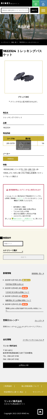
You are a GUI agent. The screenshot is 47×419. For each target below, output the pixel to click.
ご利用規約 (7, 386)
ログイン (43, 3)
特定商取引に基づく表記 (13, 392)
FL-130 (24, 169)
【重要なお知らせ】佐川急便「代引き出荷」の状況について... (24, 309)
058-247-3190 (13, 356)
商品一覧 (13, 42)
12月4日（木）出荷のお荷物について (17, 292)
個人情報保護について (30, 386)
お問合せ (23, 365)
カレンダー (39, 320)
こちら (19, 326)
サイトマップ (38, 392)
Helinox (11, 158)
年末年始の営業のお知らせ (15, 284)
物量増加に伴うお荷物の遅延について (18, 300)
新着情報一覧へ (38, 273)
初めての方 (36, 3)
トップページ (5, 42)
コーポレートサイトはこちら (33, 340)
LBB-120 (31, 169)
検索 (34, 10)
